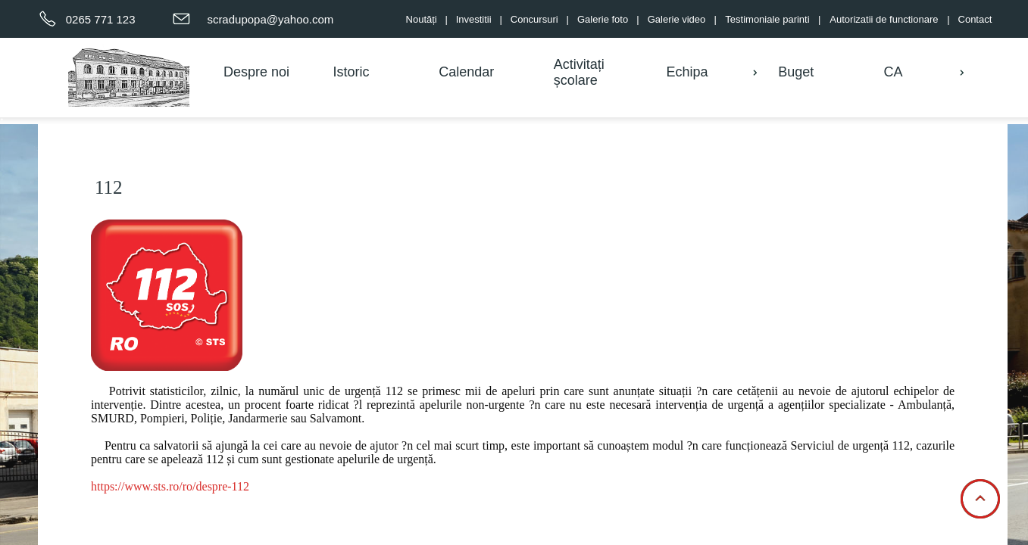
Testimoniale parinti (767, 19)
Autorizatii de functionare (884, 19)
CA (892, 71)
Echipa (687, 71)
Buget (796, 71)
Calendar (466, 71)
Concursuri (534, 19)
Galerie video (677, 19)
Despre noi (256, 71)
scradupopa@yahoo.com (270, 19)
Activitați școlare (579, 72)
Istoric (351, 71)
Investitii (474, 19)
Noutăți (421, 19)
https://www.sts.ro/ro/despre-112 (170, 486)
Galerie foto (602, 19)
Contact (975, 19)
